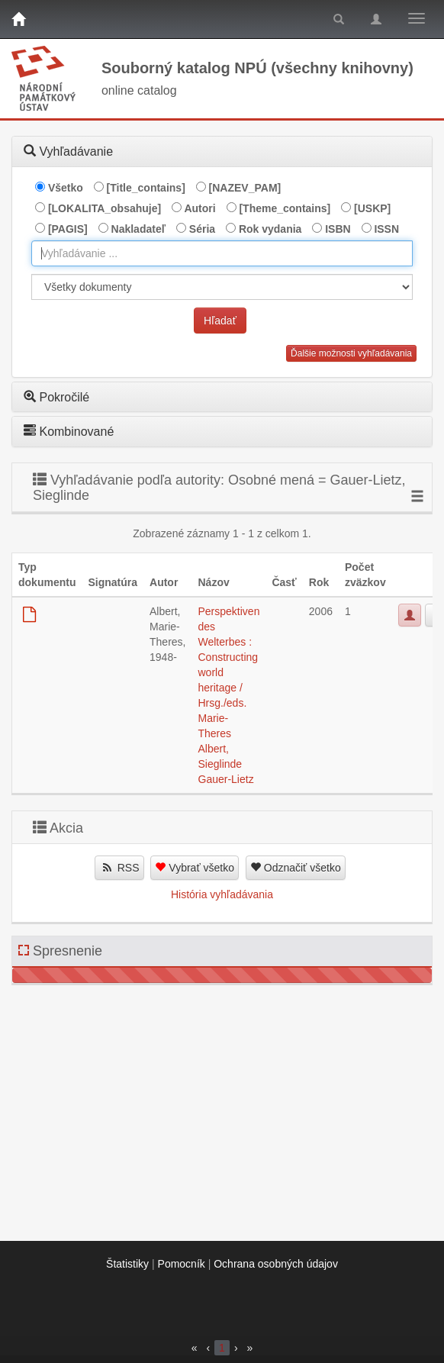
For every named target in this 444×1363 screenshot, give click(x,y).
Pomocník (181, 1264)
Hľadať (220, 320)
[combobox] (222, 253)
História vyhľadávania (222, 894)
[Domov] (18, 19)
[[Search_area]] (222, 287)
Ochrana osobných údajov (276, 1264)
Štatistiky (127, 1264)
